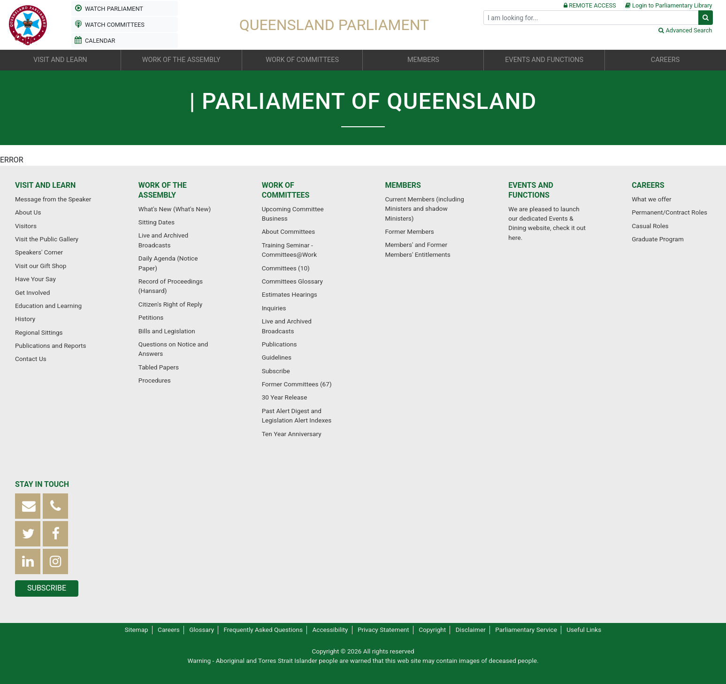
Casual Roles (650, 226)
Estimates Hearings (289, 294)
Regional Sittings (39, 332)
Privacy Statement (383, 629)
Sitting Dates (156, 222)
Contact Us (30, 358)
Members (402, 185)
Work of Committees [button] (302, 60)
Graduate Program (658, 239)
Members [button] (423, 60)
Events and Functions (530, 190)
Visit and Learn (45, 185)
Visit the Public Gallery (46, 239)
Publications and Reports (50, 345)
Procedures (154, 380)
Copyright (432, 629)
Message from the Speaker (53, 199)
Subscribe (276, 371)
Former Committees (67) (297, 384)
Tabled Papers (158, 367)
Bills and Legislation (166, 331)
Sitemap (136, 629)
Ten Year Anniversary (291, 434)
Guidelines (276, 357)
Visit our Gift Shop (40, 265)
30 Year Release (284, 397)
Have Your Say (35, 279)
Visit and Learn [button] (60, 60)
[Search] (591, 17)
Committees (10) (286, 268)
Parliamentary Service (526, 629)
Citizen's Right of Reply (170, 304)
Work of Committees (286, 190)
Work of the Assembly (162, 190)
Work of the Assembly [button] (181, 60)
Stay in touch (42, 484)
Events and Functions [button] (544, 60)
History (25, 319)
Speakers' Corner (39, 252)
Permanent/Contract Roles (669, 212)
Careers (648, 185)
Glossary (201, 629)
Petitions (150, 317)
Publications (279, 344)
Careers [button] (665, 60)
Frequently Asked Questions (263, 629)
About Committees (288, 231)
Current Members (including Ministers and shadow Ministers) (424, 208)
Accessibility (330, 629)
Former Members (409, 231)
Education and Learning (48, 305)
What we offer (651, 199)
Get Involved (32, 292)
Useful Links (583, 629)
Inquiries (274, 308)
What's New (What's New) (174, 209)
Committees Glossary (292, 281)
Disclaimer (471, 629)
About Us (28, 212)
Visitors (26, 226)
